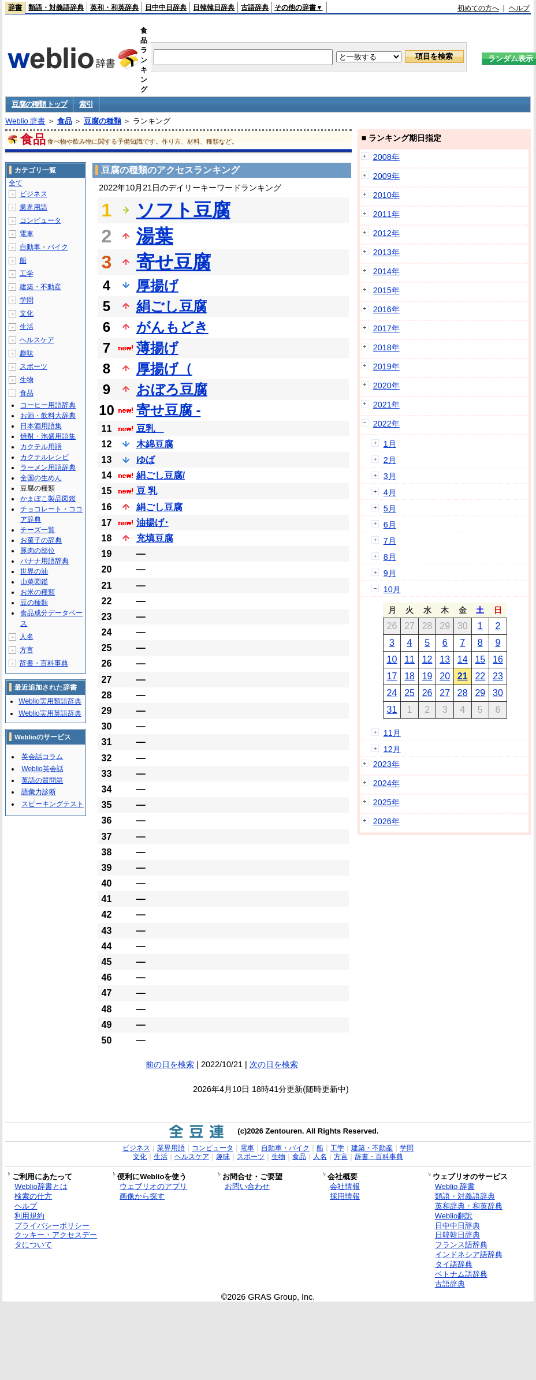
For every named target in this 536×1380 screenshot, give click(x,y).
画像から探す (142, 1196)
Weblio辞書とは (40, 1186)
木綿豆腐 (154, 444)
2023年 (386, 764)
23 (498, 676)
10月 (392, 589)
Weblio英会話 (42, 769)
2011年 (386, 214)
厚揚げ (157, 285)
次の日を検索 (274, 1064)
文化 (27, 313)
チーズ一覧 (37, 530)
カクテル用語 (41, 447)
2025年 (386, 802)
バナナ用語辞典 (44, 561)
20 (445, 676)
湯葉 (154, 236)
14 (462, 659)
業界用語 (33, 207)
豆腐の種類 (102, 121)
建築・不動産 (40, 287)
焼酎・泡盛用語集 (48, 436)
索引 (85, 104)
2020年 (386, 385)
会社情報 (345, 1186)
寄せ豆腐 (173, 262)
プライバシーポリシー (52, 1225)
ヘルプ (519, 8)
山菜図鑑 (34, 582)
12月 (392, 749)
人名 (27, 637)
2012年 (386, 233)
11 (409, 659)
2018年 (386, 347)
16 (498, 659)
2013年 (386, 252)
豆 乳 (146, 491)
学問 (27, 300)
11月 (392, 733)
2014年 (386, 271)
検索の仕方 (33, 1196)
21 (462, 676)
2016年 (386, 309)
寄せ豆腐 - (168, 410)
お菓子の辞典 (41, 540)
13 (445, 659)
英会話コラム (42, 757)
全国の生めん (41, 478)
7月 (390, 540)
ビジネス (33, 194)
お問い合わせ (247, 1186)
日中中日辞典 (166, 7)
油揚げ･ (152, 523)
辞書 (15, 7)
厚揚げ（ (164, 368)
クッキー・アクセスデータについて (55, 1240)
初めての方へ (478, 8)
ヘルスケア (37, 340)
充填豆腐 (154, 538)
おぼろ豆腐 (171, 389)
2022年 (386, 423)
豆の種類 (34, 603)
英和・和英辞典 (114, 7)
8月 (390, 557)
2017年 (386, 328)
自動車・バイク (44, 247)
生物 (27, 380)
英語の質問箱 (42, 780)
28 (462, 693)
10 (392, 659)
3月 (390, 476)
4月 (390, 492)
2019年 (386, 366)
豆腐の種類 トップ (39, 104)
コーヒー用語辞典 (48, 405)
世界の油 (34, 571)
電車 (27, 234)
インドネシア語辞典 (468, 1254)
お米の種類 (37, 592)
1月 (390, 443)
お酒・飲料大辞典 (48, 416)
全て (16, 182)
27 (445, 693)
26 (427, 693)
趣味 (27, 353)
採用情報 (345, 1196)
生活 (27, 327)
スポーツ (33, 366)
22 (480, 676)
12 (427, 659)
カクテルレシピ (44, 457)
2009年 (386, 176)
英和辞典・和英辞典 (468, 1206)
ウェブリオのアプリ (153, 1186)
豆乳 (150, 428)
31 (392, 710)
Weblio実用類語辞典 (49, 701)
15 (480, 659)
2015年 (386, 290)
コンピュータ (40, 220)
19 (427, 676)
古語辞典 (255, 7)
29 (480, 693)
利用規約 (29, 1215)
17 (392, 676)
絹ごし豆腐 (159, 507)
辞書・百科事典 (44, 663)
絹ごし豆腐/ (160, 475)
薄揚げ (157, 348)
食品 (64, 121)
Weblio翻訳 (453, 1215)
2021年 (386, 404)
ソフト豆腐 (183, 210)
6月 (390, 524)
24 (392, 693)
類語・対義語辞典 (56, 7)
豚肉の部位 (37, 551)
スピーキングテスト (52, 804)
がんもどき (172, 327)
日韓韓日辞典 (213, 7)
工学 (27, 274)
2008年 (386, 157)
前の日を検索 (170, 1064)
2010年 (386, 195)
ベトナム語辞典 (461, 1274)
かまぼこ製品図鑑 (48, 499)
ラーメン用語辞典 (48, 467)
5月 (390, 508)
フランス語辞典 (461, 1244)
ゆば (145, 460)
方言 (27, 650)
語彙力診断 (38, 792)
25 (409, 693)
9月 (390, 573)
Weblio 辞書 (25, 121)
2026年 (386, 821)
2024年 (386, 783)
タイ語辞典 (453, 1264)
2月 (390, 460)
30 (498, 693)
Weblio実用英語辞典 (49, 713)
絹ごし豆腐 (171, 306)
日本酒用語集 (41, 426)
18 (409, 676)
